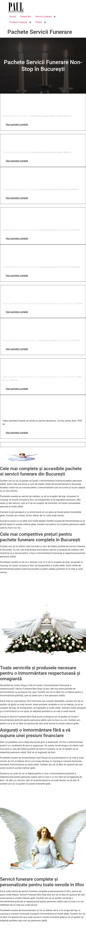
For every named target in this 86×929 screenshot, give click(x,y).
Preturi (38, 22)
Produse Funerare (18, 22)
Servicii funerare (43, 16)
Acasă (13, 16)
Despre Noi (25, 16)
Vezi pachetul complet (17, 124)
